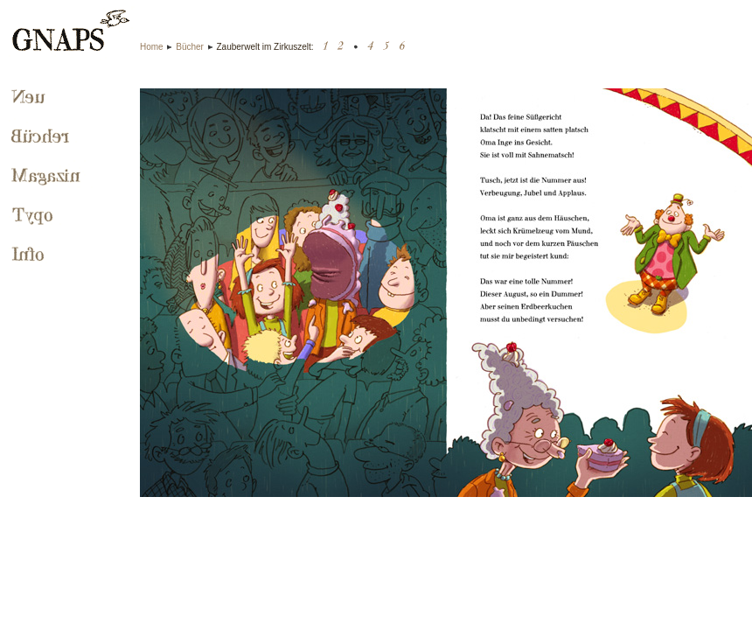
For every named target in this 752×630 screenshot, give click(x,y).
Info (29, 255)
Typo (34, 216)
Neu (27, 98)
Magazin (48, 177)
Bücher (190, 47)
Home (152, 47)
